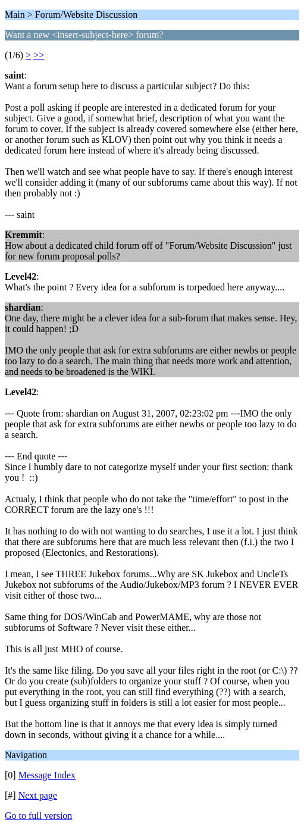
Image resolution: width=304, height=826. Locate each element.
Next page (37, 795)
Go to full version (38, 816)
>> (38, 55)
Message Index (47, 775)
